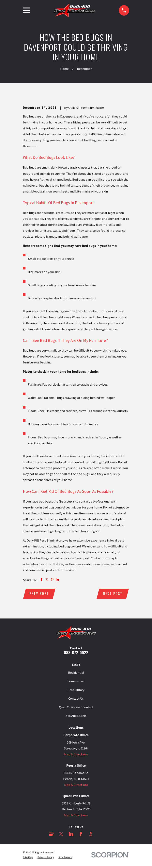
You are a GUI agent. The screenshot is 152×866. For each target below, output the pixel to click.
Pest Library (76, 690)
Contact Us (76, 698)
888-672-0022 (76, 652)
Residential (76, 673)
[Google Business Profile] (51, 834)
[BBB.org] (90, 834)
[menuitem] (28, 857)
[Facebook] (81, 834)
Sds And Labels (76, 716)
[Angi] (101, 834)
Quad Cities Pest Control (76, 707)
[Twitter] (61, 834)
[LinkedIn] (71, 834)
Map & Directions (76, 754)
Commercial (76, 681)
